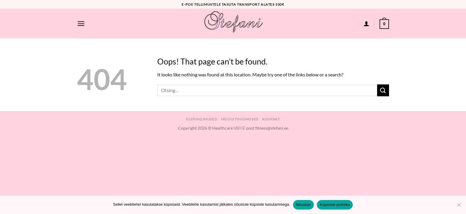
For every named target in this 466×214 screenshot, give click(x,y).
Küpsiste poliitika (335, 204)
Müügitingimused (240, 119)
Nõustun (303, 204)
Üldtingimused (201, 119)
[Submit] (383, 90)
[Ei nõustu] (459, 206)
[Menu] (81, 24)
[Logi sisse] (366, 23)
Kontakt (271, 119)
